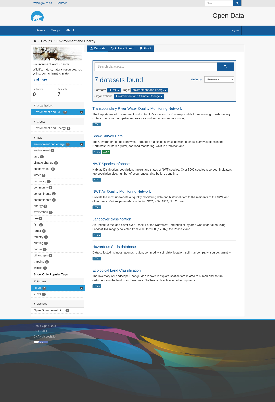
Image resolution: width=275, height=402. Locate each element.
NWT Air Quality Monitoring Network (122, 191)
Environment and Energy (76, 41)
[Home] (35, 41)
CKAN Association (45, 336)
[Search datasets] (223, 3)
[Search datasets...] (156, 66)
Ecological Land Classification (117, 270)
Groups (55, 30)
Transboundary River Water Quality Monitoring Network (137, 108)
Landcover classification (112, 219)
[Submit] (237, 3)
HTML (97, 124)
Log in (235, 30)
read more (40, 79)
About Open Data (45, 325)
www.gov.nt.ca (43, 3)
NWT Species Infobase (111, 164)
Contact (62, 3)
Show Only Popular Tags (51, 274)
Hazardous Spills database (114, 247)
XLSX (106, 152)
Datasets (39, 30)
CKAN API (40, 331)
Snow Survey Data (108, 136)
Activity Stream (122, 48)
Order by (196, 79)
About (70, 30)
